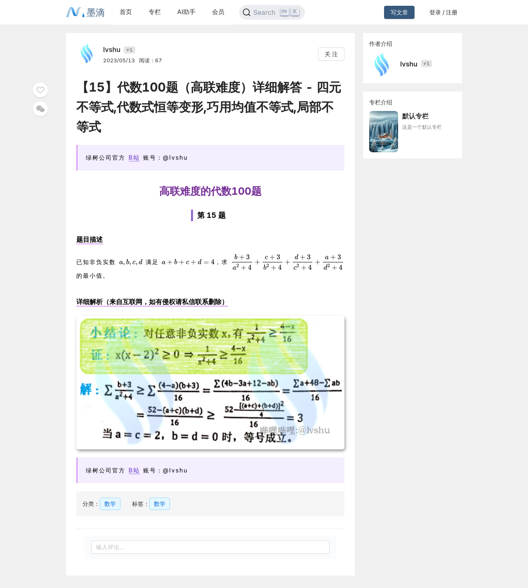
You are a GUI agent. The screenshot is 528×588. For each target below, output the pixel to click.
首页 (126, 12)
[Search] (272, 12)
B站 (134, 157)
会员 (218, 12)
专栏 (154, 12)
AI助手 (186, 12)
